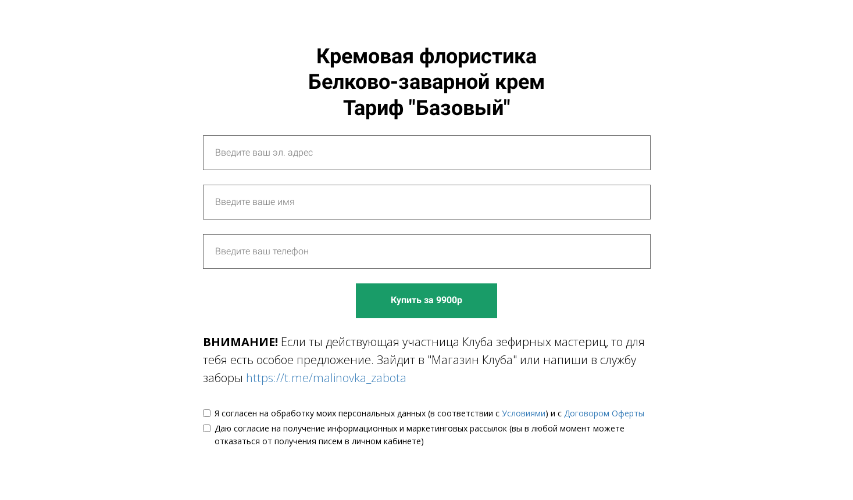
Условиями (523, 413)
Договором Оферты (604, 413)
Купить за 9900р (426, 299)
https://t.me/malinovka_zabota (326, 378)
